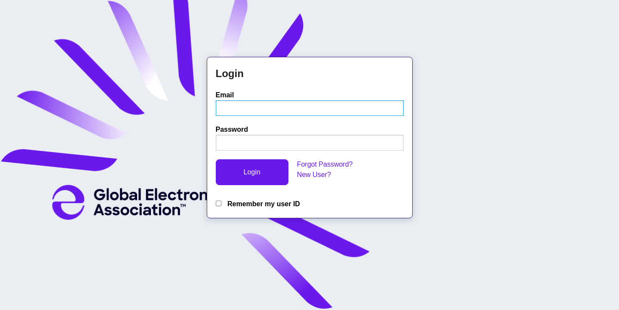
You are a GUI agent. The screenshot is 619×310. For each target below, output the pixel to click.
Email (225, 95)
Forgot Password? (325, 164)
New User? (314, 174)
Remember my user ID (258, 204)
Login (252, 172)
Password (232, 129)
